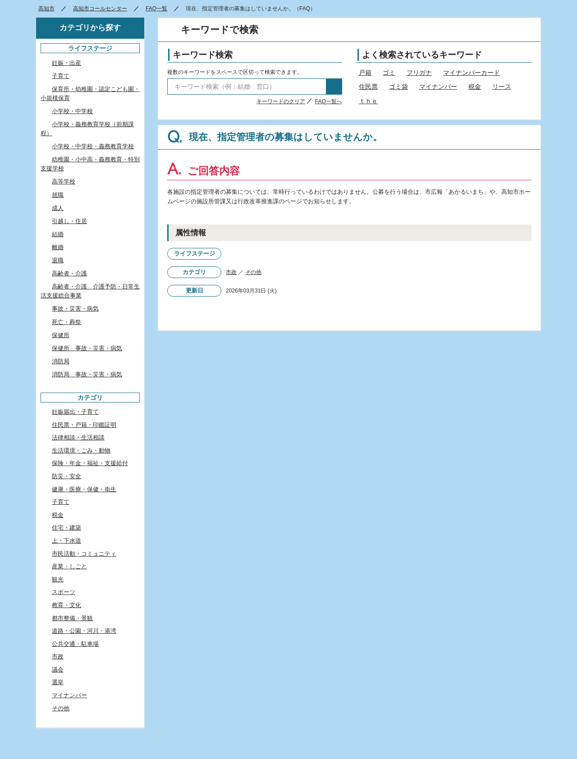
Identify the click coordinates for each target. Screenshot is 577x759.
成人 (58, 208)
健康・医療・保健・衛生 (84, 489)
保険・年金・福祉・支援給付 (90, 463)
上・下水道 (66, 540)
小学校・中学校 (72, 111)
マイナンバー (438, 86)
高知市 (46, 8)
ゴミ (389, 72)
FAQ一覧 (156, 8)
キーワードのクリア (280, 101)
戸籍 (365, 72)
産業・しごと (69, 566)
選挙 (58, 682)
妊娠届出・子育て (75, 411)
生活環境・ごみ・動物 (81, 450)
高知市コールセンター (100, 8)
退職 (58, 260)
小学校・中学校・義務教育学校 (93, 146)
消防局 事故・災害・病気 (87, 374)
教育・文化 (66, 605)
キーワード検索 (203, 54)
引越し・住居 (69, 221)
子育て (60, 76)
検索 (334, 86)
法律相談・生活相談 (78, 437)
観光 (58, 579)
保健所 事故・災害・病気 (87, 348)
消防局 (60, 361)
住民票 (368, 86)
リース (501, 86)
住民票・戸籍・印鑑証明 (84, 424)
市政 (231, 272)
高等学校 (63, 181)
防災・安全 (66, 476)
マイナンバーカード (471, 72)
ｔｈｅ (368, 101)
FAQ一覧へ (328, 101)
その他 (253, 272)
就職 (58, 195)
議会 (58, 669)
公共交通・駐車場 (75, 643)
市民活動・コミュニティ (84, 553)
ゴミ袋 (398, 86)
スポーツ (63, 592)
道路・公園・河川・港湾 (84, 630)
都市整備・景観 (72, 618)
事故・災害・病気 (75, 308)
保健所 (60, 335)
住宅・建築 (66, 527)
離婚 (58, 247)
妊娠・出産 (66, 62)
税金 (474, 86)
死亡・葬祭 (66, 322)
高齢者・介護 (69, 273)
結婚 (58, 234)
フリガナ (419, 72)
